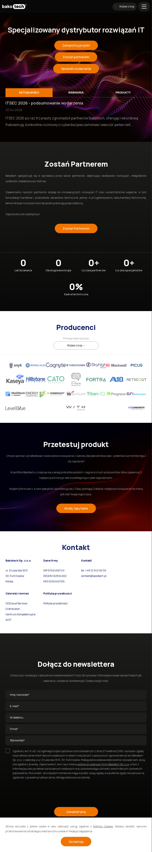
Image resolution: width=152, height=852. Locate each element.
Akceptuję (76, 841)
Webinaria (76, 92)
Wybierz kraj (124, 6)
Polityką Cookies (103, 826)
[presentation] (38, 791)
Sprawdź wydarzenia (76, 69)
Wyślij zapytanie (76, 508)
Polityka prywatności (55, 603)
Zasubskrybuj (76, 812)
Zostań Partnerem (76, 228)
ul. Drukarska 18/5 (16, 570)
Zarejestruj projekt (76, 45)
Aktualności (29, 92)
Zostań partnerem (76, 57)
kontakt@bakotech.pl (93, 576)
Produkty (123, 92)
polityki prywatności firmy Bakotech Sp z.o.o (103, 764)
